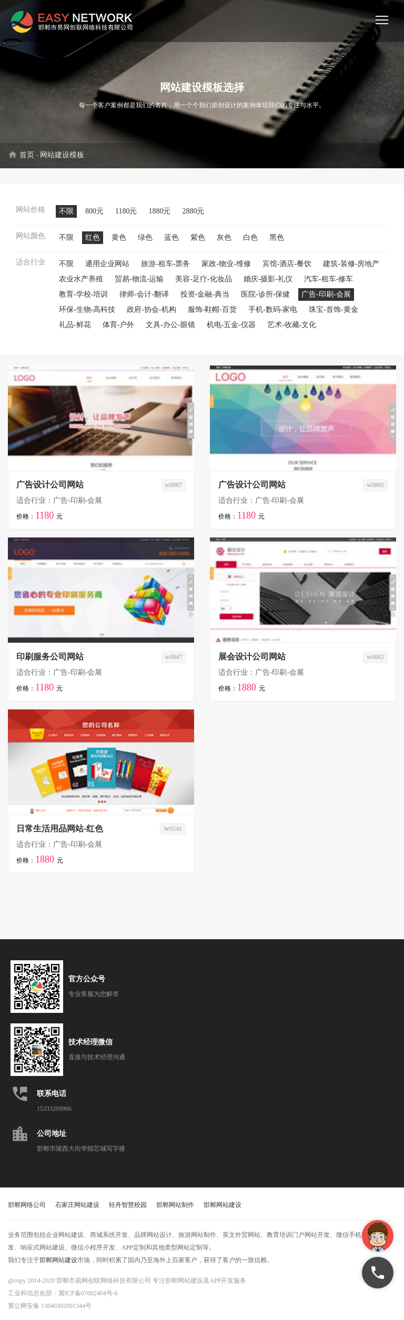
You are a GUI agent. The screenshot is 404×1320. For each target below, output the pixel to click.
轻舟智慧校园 (128, 1205)
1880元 (159, 211)
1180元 (126, 211)
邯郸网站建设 (222, 1205)
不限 (66, 211)
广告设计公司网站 (50, 484)
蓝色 (171, 237)
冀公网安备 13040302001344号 (50, 1305)
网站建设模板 (62, 155)
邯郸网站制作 (175, 1205)
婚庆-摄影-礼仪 (268, 279)
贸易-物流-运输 (139, 279)
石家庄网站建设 (77, 1205)
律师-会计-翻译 (143, 294)
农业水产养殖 (81, 279)
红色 (92, 237)
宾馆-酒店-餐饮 (286, 264)
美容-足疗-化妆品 (203, 279)
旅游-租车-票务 (165, 264)
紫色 (197, 237)
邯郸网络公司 (27, 1205)
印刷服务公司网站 (50, 656)
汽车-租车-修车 (328, 279)
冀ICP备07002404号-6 (88, 1293)
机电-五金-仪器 (231, 325)
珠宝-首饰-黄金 (333, 309)
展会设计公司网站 (252, 656)
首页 (26, 155)
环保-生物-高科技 (87, 309)
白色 (250, 237)
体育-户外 (119, 325)
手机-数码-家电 (272, 309)
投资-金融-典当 (204, 294)
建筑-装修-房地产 (351, 264)
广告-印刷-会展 (325, 294)
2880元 (193, 211)
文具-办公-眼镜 (170, 325)
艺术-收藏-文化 (291, 325)
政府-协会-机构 (151, 309)
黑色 (276, 237)
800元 (94, 211)
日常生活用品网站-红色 (59, 828)
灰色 (224, 237)
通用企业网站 (107, 264)
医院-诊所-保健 (265, 294)
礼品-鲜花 (75, 325)
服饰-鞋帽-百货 (212, 309)
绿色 (145, 237)
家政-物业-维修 (225, 264)
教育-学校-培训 (83, 294)
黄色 (119, 237)
